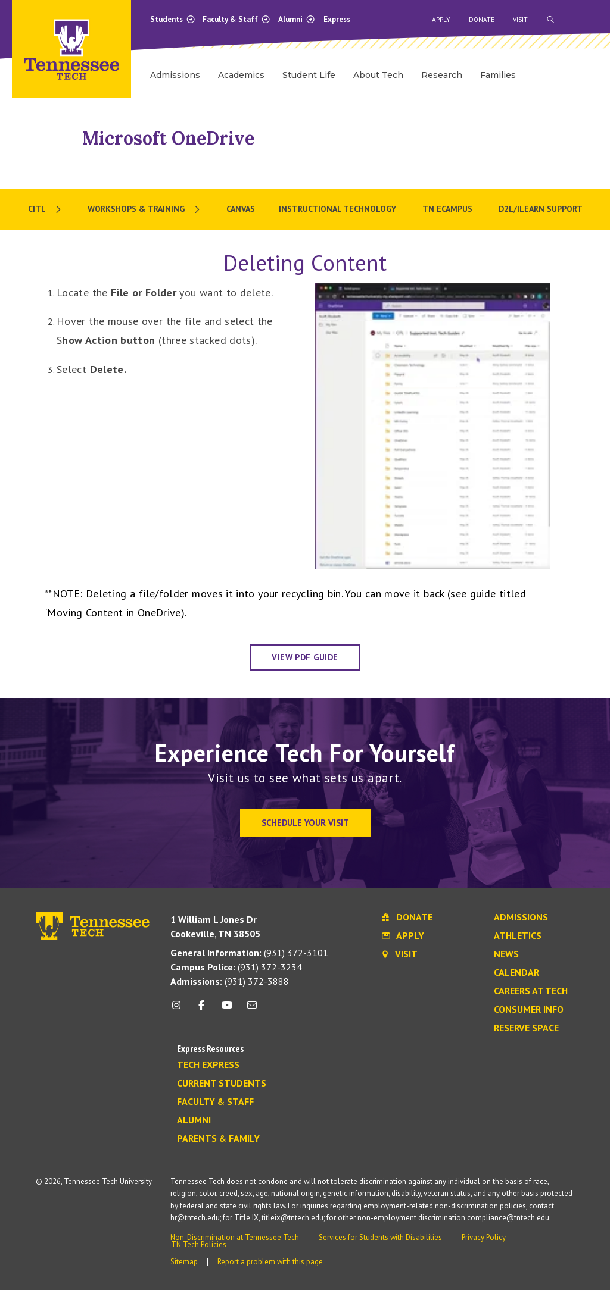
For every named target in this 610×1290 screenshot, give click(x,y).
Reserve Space (526, 1028)
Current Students (221, 1083)
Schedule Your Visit (305, 822)
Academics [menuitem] (241, 75)
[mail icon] (251, 1009)
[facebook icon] (201, 1009)
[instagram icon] (179, 1009)
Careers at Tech (531, 991)
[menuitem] (46, 209)
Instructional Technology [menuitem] (339, 208)
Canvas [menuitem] (240, 208)
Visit (520, 19)
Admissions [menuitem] (175, 75)
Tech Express (208, 1065)
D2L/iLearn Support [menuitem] (541, 208)
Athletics (517, 936)
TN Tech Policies (198, 1244)
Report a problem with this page (270, 1262)
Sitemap (184, 1262)
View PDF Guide (305, 657)
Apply (441, 19)
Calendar (516, 973)
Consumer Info (529, 1009)
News (506, 954)
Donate (481, 19)
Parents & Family (218, 1139)
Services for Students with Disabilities (380, 1237)
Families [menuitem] (498, 75)
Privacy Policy (484, 1237)
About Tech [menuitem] (378, 75)
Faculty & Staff (236, 19)
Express (336, 19)
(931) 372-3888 (229, 981)
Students (172, 19)
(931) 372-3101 (249, 953)
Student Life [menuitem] (308, 75)
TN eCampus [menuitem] (448, 208)
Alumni (296, 19)
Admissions (521, 917)
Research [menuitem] (441, 75)
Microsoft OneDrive (168, 138)
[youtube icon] (226, 1009)
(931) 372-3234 (236, 967)
